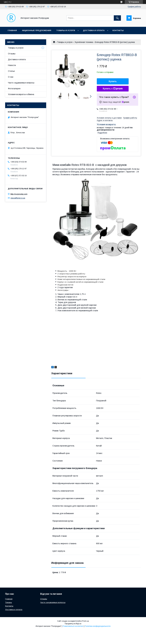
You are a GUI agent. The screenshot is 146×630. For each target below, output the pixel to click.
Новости (12, 65)
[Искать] (117, 18)
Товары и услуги (65, 30)
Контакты (118, 30)
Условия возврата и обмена (21, 94)
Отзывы (11, 53)
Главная (12, 30)
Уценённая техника (84, 42)
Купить (113, 81)
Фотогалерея (14, 88)
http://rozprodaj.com (18, 194)
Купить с (113, 88)
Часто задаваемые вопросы (21, 83)
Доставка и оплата (94, 30)
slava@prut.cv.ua (18, 198)
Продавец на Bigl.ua (73, 624)
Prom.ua (85, 621)
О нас (10, 77)
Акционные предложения (36, 30)
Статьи (11, 71)
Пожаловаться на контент (73, 626)
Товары (8, 602)
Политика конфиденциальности (97, 626)
